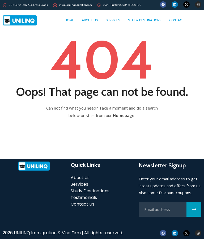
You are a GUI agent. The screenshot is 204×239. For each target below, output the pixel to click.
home (69, 20)
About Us (90, 20)
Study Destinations (144, 20)
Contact (176, 20)
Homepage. (124, 115)
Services (113, 20)
